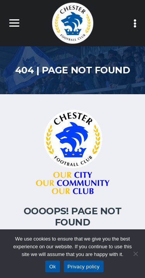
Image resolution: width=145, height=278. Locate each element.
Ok (52, 267)
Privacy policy (84, 267)
